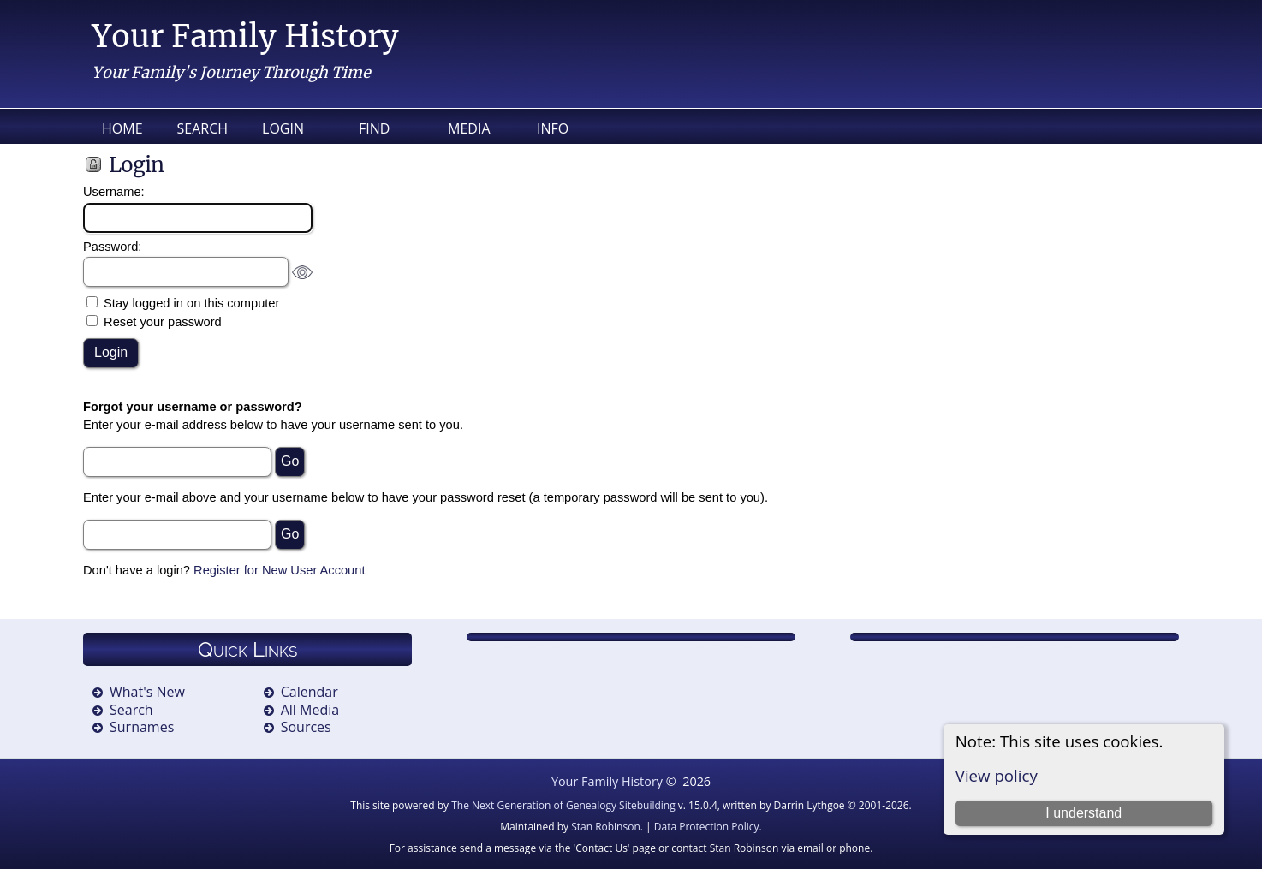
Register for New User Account (279, 570)
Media (469, 128)
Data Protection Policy (706, 826)
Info (552, 128)
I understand (1083, 813)
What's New (147, 691)
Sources (306, 726)
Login (283, 128)
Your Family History (245, 36)
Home (122, 128)
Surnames (142, 726)
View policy (996, 775)
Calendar (309, 691)
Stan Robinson (605, 826)
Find (374, 128)
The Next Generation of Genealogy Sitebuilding (563, 805)
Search (203, 128)
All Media (310, 709)
